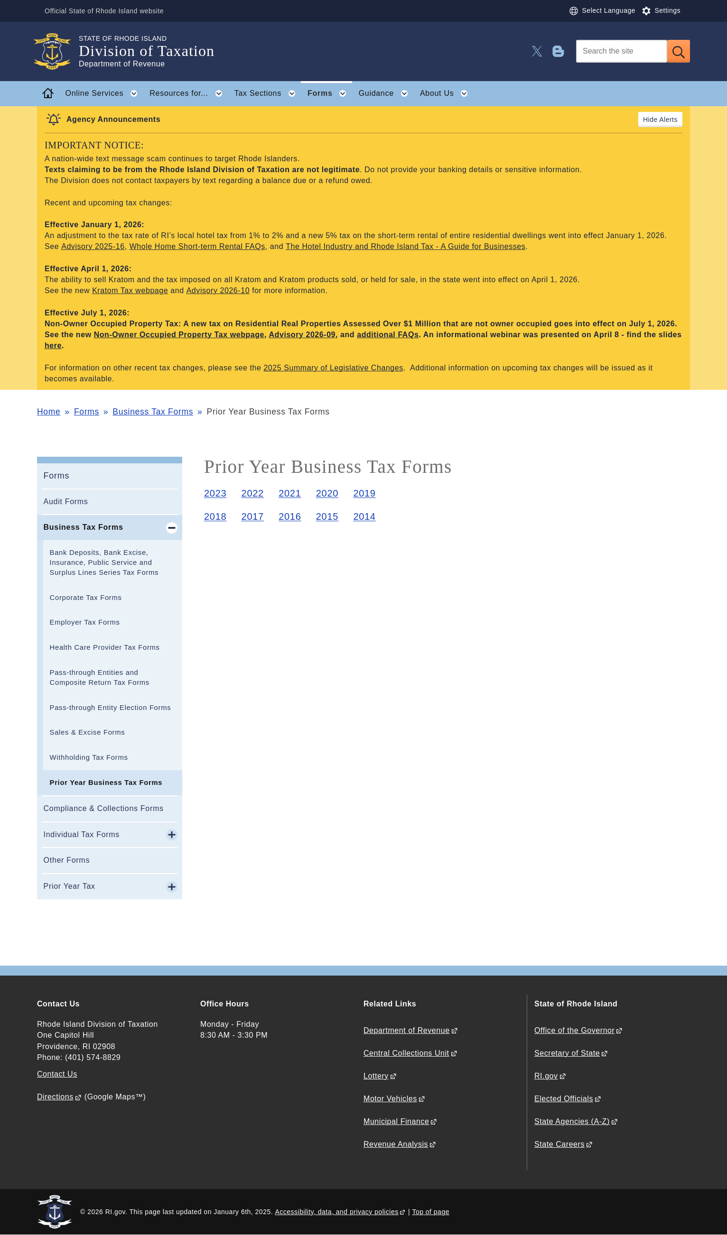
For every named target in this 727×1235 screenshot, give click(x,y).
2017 (253, 516)
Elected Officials (563, 1099)
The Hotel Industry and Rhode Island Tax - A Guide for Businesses (405, 246)
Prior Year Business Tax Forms (106, 782)
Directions (55, 1097)
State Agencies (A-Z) (572, 1121)
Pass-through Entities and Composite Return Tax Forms (99, 677)
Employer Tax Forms (85, 622)
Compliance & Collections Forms (104, 808)
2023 (215, 493)
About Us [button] (447, 93)
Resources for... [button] (188, 93)
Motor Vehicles (390, 1099)
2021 (290, 493)
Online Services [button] (104, 93)
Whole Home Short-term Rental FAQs (197, 246)
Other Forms (67, 860)
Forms (86, 411)
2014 (364, 516)
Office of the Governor (574, 1030)
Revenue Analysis (396, 1144)
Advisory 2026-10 (218, 290)
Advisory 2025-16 (92, 246)
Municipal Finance (396, 1121)
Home (48, 411)
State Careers (559, 1144)
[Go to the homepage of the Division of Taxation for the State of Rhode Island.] (58, 51)
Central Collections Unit (406, 1053)
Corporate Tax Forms (86, 597)
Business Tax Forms (152, 411)
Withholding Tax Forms (89, 757)
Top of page (430, 1212)
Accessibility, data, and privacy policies (336, 1212)
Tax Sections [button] (267, 93)
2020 (327, 493)
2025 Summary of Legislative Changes (333, 368)
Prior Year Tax (69, 886)
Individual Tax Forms (82, 834)
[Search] (621, 51)
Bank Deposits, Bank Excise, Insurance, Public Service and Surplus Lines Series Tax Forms (104, 562)
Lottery (376, 1076)
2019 (364, 493)
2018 (215, 516)
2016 (290, 516)
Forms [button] (330, 93)
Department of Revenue (407, 1030)
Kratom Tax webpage (130, 290)
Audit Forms (66, 502)
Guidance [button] (386, 93)
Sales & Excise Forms (87, 732)
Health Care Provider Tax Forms (105, 647)
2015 (327, 516)
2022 (253, 493)
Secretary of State (567, 1053)
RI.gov (546, 1076)
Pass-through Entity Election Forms (110, 707)
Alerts (668, 119)
